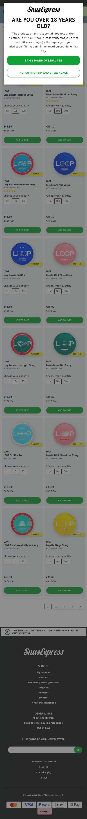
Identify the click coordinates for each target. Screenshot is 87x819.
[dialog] (43, 409)
